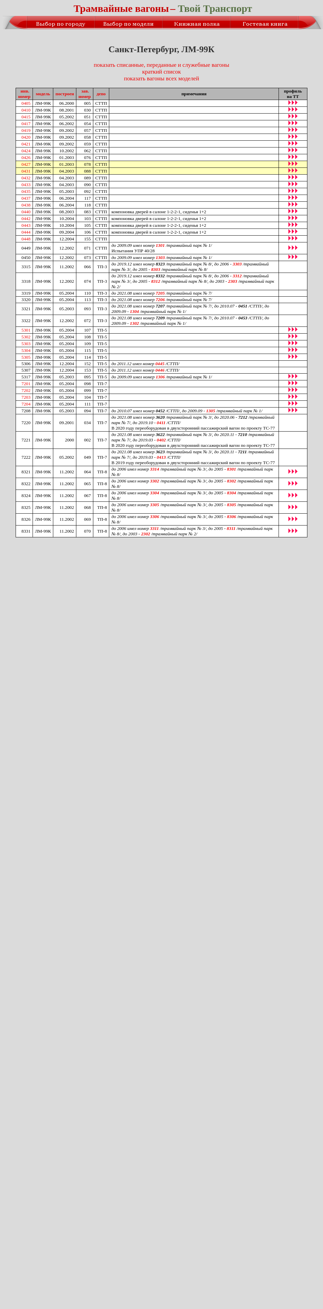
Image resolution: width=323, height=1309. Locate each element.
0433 (26, 184)
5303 (26, 343)
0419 (26, 130)
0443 (26, 225)
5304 (26, 350)
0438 (26, 204)
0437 (26, 198)
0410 (26, 110)
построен (64, 93)
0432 (26, 177)
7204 (26, 403)
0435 (26, 191)
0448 (26, 238)
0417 (26, 123)
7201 (26, 383)
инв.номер (24, 93)
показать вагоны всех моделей (161, 78)
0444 (26, 232)
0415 (26, 116)
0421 (26, 143)
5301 (26, 330)
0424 (26, 150)
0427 (26, 164)
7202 (26, 390)
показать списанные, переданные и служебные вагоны (161, 65)
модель (43, 93)
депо (101, 93)
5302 (26, 336)
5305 (26, 357)
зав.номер (84, 93)
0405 (26, 103)
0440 (26, 211)
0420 (26, 137)
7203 (26, 397)
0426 (26, 157)
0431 (26, 171)
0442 (26, 218)
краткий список (161, 71)
